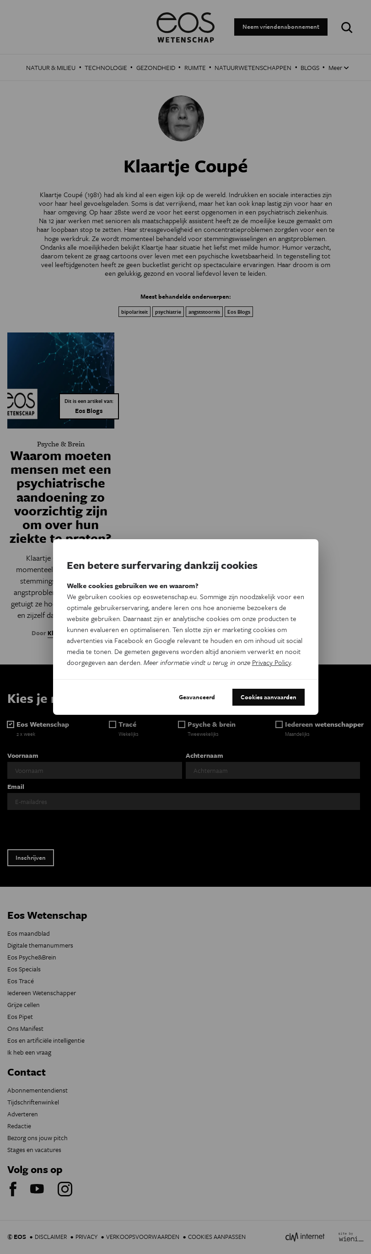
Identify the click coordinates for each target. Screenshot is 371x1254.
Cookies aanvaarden (268, 697)
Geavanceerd (197, 697)
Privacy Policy (271, 662)
